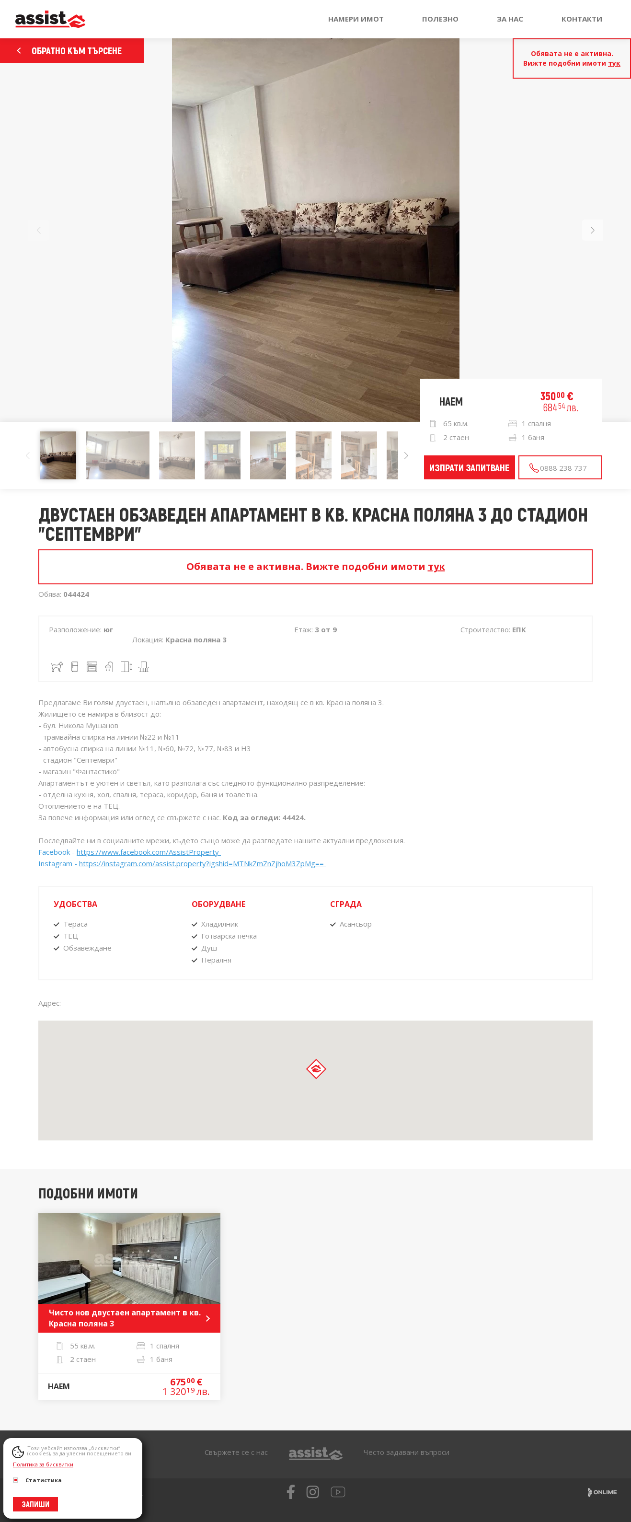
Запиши (35, 1504)
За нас (510, 18)
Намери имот (356, 18)
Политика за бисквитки (43, 1464)
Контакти (582, 18)
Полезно (440, 18)
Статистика (37, 1480)
